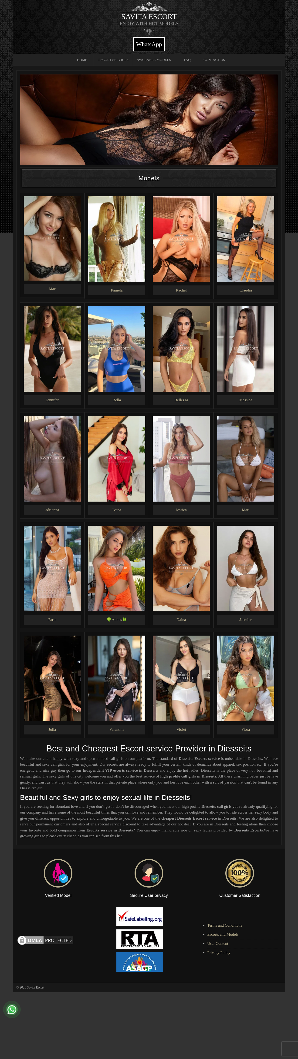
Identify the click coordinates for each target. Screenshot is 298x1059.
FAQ (187, 60)
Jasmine (245, 619)
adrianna (52, 510)
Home (82, 60)
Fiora (246, 729)
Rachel (181, 290)
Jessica (181, 510)
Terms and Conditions (224, 925)
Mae (52, 289)
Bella (117, 400)
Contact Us (214, 60)
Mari (246, 510)
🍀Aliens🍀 (117, 619)
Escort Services (113, 60)
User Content (217, 943)
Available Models (154, 60)
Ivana (116, 510)
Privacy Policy (218, 952)
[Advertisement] (139, 1024)
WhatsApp (149, 44)
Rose (52, 619)
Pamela (116, 290)
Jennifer (52, 400)
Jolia (52, 729)
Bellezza (181, 400)
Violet (181, 729)
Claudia (246, 290)
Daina (181, 619)
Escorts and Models (222, 934)
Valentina (116, 729)
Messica (245, 400)
